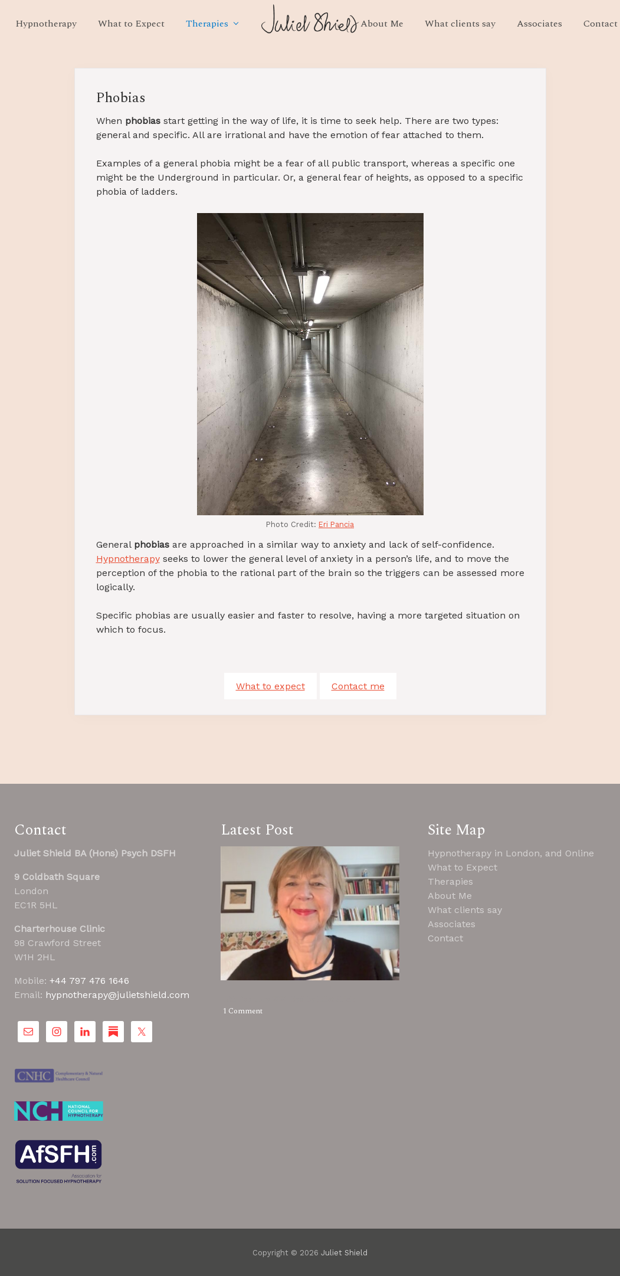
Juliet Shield (344, 1252)
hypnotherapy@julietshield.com (117, 994)
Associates (451, 924)
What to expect (270, 686)
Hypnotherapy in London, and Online (511, 853)
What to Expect (462, 867)
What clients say (465, 909)
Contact (445, 938)
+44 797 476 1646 (89, 980)
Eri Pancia (336, 524)
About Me (450, 895)
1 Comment (243, 1011)
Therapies (450, 881)
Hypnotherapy (128, 558)
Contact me (358, 686)
